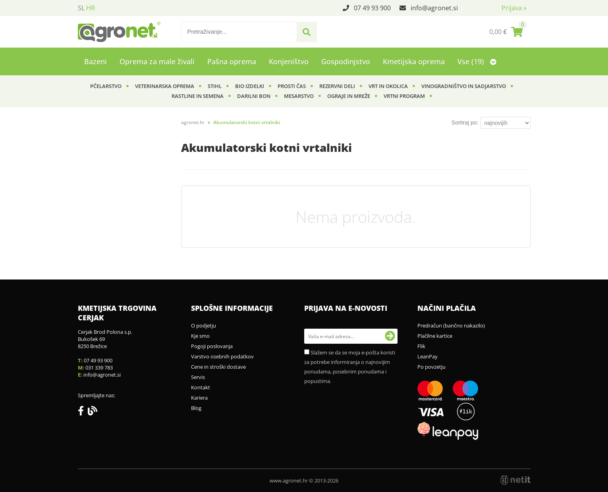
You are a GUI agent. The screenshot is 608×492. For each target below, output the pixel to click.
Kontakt (200, 387)
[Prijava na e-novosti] (390, 336)
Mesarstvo (299, 96)
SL (81, 8)
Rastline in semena (198, 96)
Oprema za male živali (157, 61)
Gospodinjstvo (345, 61)
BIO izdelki (249, 86)
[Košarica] (506, 32)
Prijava (514, 8)
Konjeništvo (289, 61)
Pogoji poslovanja (212, 346)
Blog (196, 408)
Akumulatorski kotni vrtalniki (246, 122)
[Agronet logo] (119, 32)
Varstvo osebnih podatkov (222, 356)
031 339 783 (99, 367)
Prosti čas (292, 86)
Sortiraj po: (465, 122)
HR (90, 8)
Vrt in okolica (388, 86)
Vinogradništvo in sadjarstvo (463, 86)
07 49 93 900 (372, 8)
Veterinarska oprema (164, 86)
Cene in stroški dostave (218, 366)
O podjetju (203, 325)
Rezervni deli (337, 86)
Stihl (215, 86)
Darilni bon (253, 96)
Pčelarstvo (106, 86)
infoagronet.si (434, 8)
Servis (198, 377)
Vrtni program (404, 96)
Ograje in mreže (348, 96)
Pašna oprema (231, 61)
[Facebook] (83, 412)
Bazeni (95, 61)
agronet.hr (193, 122)
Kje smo (200, 335)
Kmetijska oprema (414, 61)
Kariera (199, 397)
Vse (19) (476, 61)
